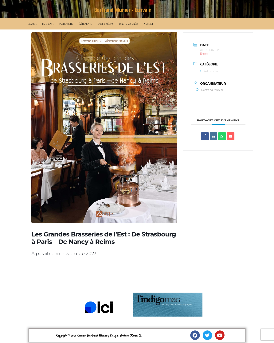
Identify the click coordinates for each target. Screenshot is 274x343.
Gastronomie (209, 71)
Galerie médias (105, 23)
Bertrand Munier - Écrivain (122, 10)
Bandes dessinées (129, 23)
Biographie (48, 23)
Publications (66, 23)
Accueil (33, 23)
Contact (148, 23)
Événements (85, 23)
